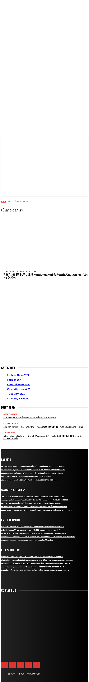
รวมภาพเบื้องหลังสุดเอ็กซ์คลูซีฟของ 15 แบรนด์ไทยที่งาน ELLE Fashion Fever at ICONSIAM (32, 567)
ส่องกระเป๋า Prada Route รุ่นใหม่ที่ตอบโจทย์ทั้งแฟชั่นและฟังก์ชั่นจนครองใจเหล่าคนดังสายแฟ (32, 466)
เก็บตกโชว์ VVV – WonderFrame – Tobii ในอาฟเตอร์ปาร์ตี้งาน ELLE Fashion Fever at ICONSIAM (35, 563)
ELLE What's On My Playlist (20, 271)
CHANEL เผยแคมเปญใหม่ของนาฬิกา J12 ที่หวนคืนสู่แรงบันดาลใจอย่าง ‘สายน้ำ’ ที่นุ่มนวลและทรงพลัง (34, 507)
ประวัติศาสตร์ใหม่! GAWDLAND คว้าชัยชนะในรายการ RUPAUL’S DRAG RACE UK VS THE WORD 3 (33, 533)
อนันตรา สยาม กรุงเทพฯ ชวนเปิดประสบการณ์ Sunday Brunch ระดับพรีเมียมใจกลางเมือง (43, 426)
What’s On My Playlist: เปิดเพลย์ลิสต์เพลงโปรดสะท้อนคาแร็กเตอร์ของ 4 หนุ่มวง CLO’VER (32, 527)
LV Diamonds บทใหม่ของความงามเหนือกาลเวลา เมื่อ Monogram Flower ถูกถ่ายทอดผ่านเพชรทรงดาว (36, 510)
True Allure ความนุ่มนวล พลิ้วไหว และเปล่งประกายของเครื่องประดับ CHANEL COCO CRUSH (32, 496)
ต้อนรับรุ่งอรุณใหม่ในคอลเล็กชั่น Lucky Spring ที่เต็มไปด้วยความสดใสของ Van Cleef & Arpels (34, 500)
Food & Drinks (10, 423)
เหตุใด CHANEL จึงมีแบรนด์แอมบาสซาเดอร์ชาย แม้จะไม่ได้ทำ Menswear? (26, 477)
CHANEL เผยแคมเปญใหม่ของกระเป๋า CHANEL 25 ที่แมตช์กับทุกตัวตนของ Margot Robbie (32, 473)
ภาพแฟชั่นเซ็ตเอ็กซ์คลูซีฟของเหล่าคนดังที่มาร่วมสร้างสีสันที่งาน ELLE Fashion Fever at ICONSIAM (35, 570)
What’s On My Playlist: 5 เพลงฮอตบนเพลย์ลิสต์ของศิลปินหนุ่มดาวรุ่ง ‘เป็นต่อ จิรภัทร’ (46, 276)
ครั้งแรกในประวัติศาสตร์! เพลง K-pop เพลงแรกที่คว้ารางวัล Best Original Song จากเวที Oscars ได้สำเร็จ (42, 437)
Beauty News (10, 414)
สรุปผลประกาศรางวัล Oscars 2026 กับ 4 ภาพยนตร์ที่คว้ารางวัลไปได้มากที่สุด (27, 540)
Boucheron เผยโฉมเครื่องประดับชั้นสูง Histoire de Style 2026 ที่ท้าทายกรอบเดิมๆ (31, 503)
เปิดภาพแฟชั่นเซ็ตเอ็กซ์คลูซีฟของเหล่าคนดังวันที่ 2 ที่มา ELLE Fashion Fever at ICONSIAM (32, 557)
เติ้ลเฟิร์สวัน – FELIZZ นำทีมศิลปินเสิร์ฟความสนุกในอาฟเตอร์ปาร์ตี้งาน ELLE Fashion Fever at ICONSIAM (37, 560)
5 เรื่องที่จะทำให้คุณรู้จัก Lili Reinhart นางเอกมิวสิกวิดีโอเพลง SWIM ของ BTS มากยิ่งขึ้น (31, 530)
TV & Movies (9, 432)
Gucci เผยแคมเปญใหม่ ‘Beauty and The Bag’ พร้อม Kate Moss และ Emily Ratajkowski (33, 470)
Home (3, 201)
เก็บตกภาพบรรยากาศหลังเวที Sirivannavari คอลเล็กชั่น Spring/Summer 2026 (29, 480)
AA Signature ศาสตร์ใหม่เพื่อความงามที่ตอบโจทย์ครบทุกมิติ (29, 417)
